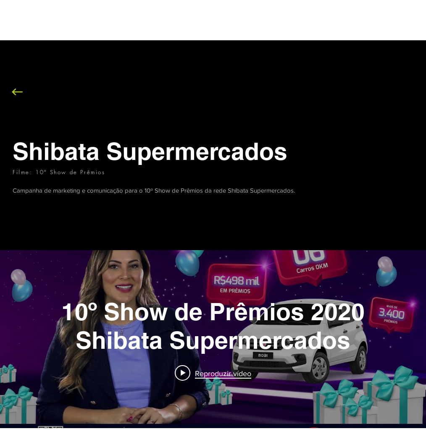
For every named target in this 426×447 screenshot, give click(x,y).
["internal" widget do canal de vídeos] (213, 339)
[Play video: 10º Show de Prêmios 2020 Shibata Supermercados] (213, 373)
